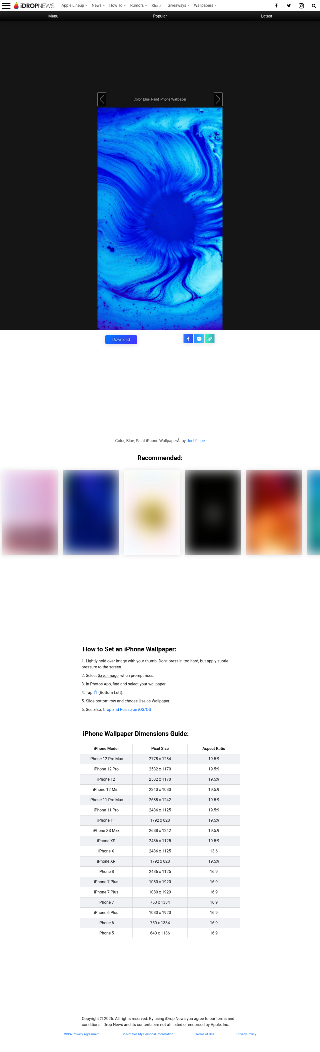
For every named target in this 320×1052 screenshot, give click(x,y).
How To (115, 5)
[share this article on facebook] (189, 338)
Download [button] (121, 339)
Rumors (137, 5)
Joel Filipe (196, 440)
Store (156, 6)
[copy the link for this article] (210, 338)
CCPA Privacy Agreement (82, 1034)
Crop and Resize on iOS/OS (127, 709)
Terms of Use (205, 1034)
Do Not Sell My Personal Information (147, 1034)
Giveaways (177, 5)
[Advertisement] (160, 56)
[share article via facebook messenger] (199, 338)
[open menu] (6, 5)
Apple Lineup (73, 5)
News (97, 5)
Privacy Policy (246, 1034)
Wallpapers (203, 5)
